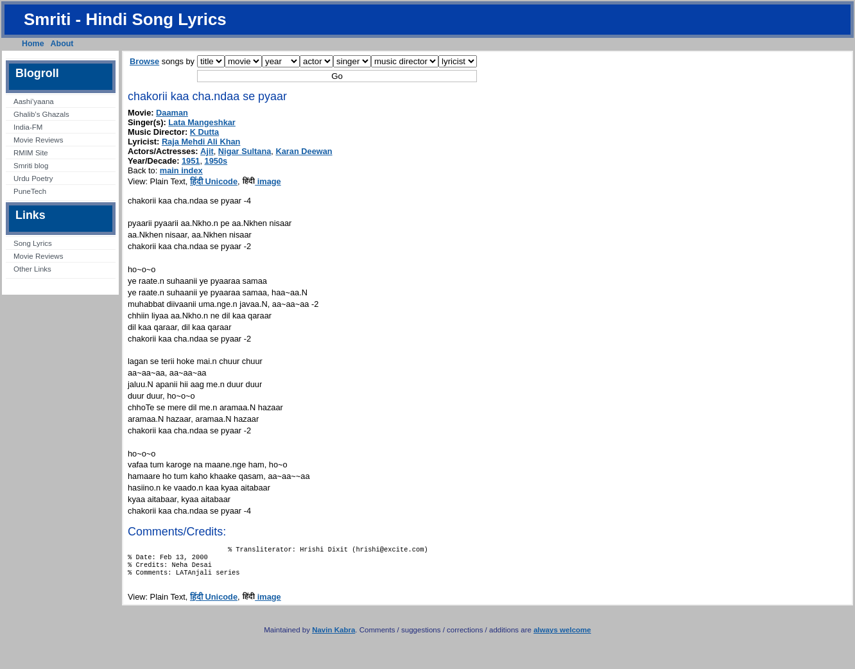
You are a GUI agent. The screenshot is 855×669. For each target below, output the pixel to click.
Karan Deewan (303, 151)
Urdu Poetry (33, 178)
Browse (144, 61)
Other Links (32, 269)
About (62, 43)
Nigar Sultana (245, 151)
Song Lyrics (32, 243)
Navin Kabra (333, 636)
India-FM (27, 127)
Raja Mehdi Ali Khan (201, 141)
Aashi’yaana (33, 101)
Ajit (207, 151)
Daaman (172, 112)
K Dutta (205, 132)
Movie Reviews (38, 140)
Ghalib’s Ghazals (41, 114)
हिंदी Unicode (214, 181)
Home (33, 43)
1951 (191, 161)
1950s (216, 161)
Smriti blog (30, 165)
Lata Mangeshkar (202, 122)
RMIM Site (30, 153)
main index (181, 170)
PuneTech (29, 191)
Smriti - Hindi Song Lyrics (125, 19)
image (261, 181)
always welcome (562, 636)
